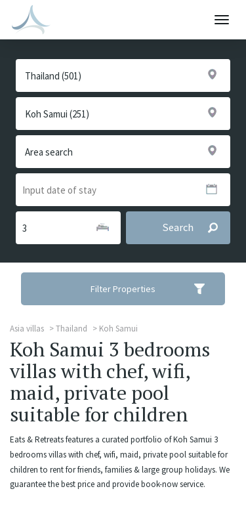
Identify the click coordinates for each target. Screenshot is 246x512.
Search (196, 227)
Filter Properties (156, 288)
